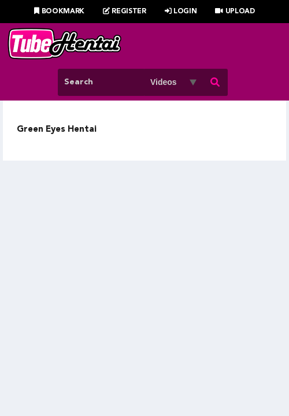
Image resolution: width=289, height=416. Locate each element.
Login (181, 11)
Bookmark (59, 11)
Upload (235, 11)
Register (124, 11)
